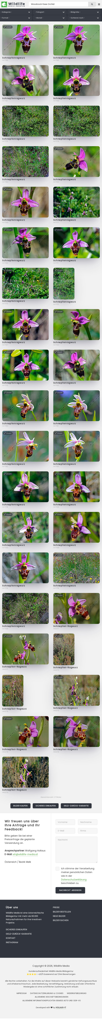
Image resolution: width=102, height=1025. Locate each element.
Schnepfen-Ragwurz (65, 626)
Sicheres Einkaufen (46, 805)
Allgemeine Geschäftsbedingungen (51, 997)
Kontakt (10, 938)
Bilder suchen (60, 920)
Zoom (7, 27)
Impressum (22, 993)
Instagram (12, 942)
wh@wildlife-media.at (25, 854)
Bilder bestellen (62, 911)
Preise (56, 907)
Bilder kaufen (20, 805)
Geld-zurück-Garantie (76, 805)
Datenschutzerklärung (74, 879)
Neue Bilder (59, 916)
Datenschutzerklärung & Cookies (46, 993)
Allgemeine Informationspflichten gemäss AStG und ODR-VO (51, 1000)
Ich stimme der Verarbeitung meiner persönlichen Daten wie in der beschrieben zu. (77, 876)
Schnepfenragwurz (13, 57)
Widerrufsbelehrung (76, 993)
